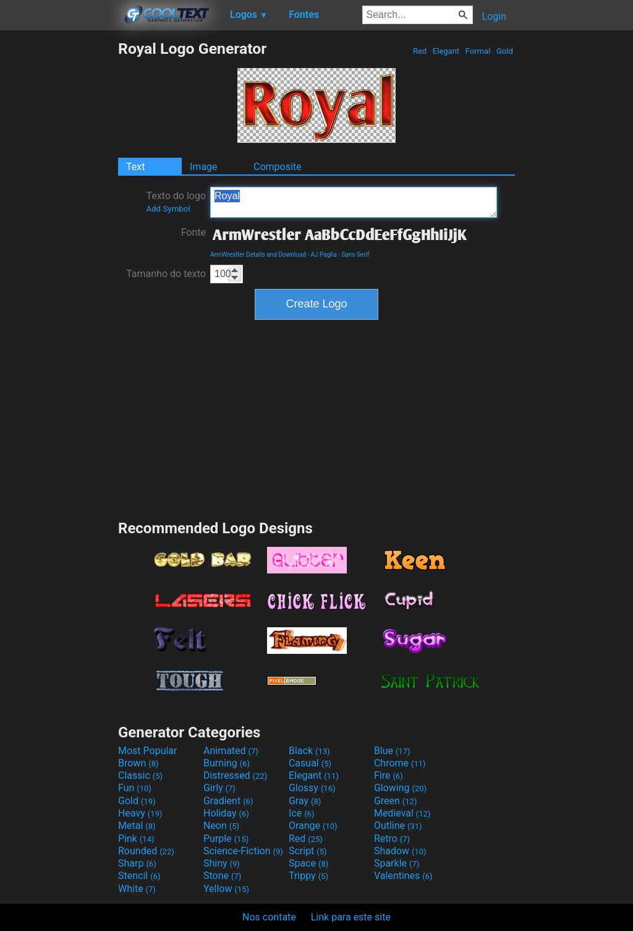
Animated (230, 751)
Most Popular (147, 751)
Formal (478, 51)
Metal (137, 825)
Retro (392, 838)
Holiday (226, 813)
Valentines (403, 876)
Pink (136, 838)
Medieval (402, 813)
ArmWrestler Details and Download (258, 254)
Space (308, 863)
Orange (313, 825)
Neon (221, 825)
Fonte (193, 232)
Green (395, 801)
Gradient (228, 801)
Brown (138, 763)
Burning (226, 763)
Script (308, 851)
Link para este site (351, 917)
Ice (301, 813)
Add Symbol (168, 208)
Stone (222, 876)
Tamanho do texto (166, 274)
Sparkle (396, 863)
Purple (226, 838)
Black (309, 751)
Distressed (235, 775)
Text (135, 167)
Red (420, 51)
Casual (310, 763)
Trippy (308, 876)
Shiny (221, 863)
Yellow (226, 889)
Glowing (400, 788)
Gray (305, 801)
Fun (134, 788)
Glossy (312, 788)
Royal (353, 202)
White (137, 889)
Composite (277, 167)
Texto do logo (176, 201)
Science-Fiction (243, 851)
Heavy (140, 813)
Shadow (400, 851)
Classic (140, 775)
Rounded (146, 851)
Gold (505, 51)
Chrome (400, 763)
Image (204, 167)
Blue (392, 751)
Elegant (446, 51)
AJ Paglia (324, 254)
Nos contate (269, 917)
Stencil (139, 876)
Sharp (137, 863)
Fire (388, 775)
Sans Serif (355, 254)
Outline (398, 825)
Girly (219, 788)
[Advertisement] (58, 225)
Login (494, 16)
